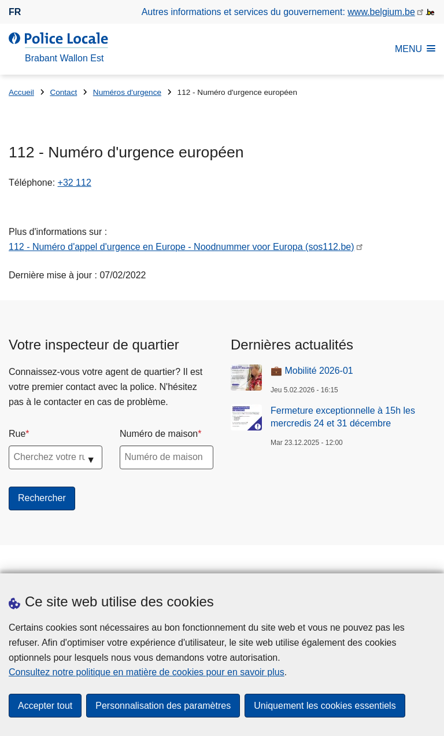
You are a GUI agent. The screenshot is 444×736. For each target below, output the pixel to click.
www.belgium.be (381, 12)
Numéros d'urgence (127, 92)
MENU (415, 49)
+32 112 (74, 182)
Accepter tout (45, 706)
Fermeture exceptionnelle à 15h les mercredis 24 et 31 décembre (343, 417)
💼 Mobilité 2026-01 (312, 371)
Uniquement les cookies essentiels (324, 706)
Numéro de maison (159, 434)
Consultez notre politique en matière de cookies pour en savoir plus (146, 672)
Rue (17, 434)
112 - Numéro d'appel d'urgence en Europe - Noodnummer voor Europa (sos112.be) (181, 247)
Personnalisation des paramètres (163, 706)
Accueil (21, 92)
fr (15, 12)
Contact (63, 92)
